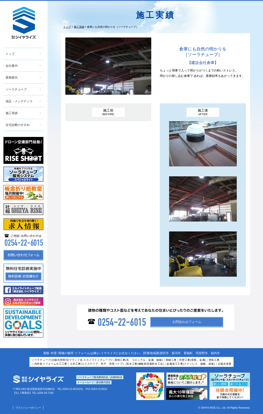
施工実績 (12, 113)
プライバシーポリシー (28, 407)
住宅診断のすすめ (18, 125)
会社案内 (12, 65)
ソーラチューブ (16, 89)
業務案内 (12, 77)
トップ (10, 54)
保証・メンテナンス (19, 101)
